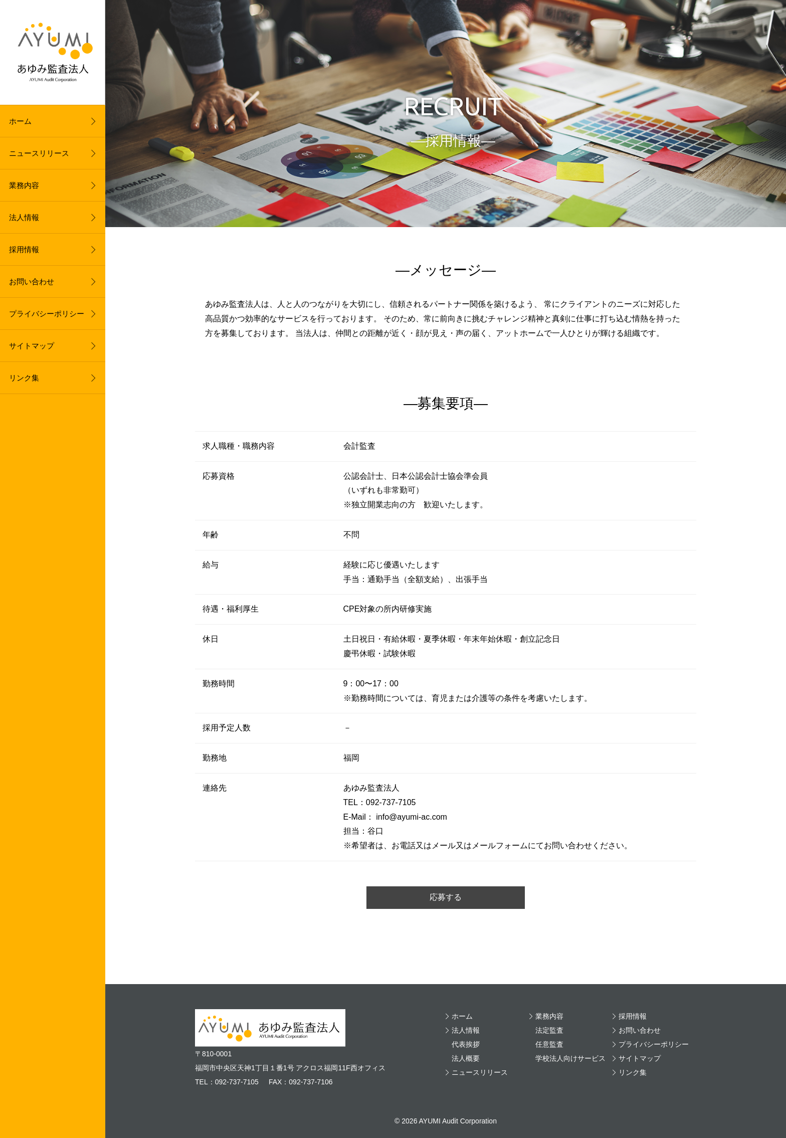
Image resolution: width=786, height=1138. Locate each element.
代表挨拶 (466, 1044)
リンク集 (24, 377)
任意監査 (549, 1044)
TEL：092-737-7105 (227, 1082)
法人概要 (466, 1058)
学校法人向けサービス (570, 1058)
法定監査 (549, 1030)
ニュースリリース (39, 153)
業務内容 (24, 185)
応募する (446, 897)
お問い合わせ (31, 281)
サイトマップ (31, 345)
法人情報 (24, 217)
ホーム (20, 121)
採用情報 (24, 249)
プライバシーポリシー (46, 313)
